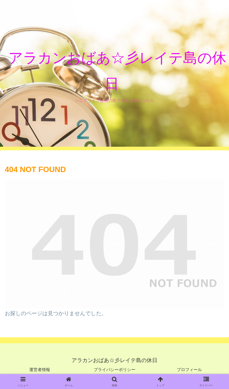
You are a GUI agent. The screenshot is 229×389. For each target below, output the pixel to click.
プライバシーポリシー (114, 369)
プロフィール (189, 369)
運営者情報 (39, 369)
